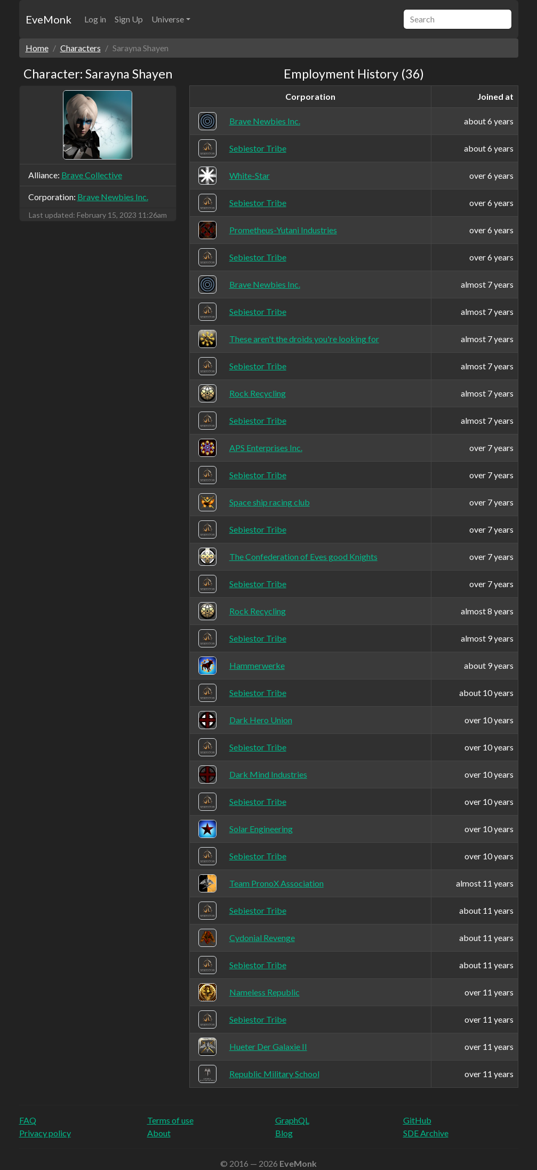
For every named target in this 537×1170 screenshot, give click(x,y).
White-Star (249, 175)
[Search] (457, 19)
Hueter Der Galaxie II (268, 1046)
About (159, 1133)
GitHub (417, 1120)
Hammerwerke (257, 665)
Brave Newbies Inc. (112, 197)
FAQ (27, 1120)
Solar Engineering (261, 829)
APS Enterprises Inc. (265, 447)
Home (37, 48)
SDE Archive (425, 1133)
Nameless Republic (264, 992)
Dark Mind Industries (268, 774)
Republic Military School (274, 1074)
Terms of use (170, 1120)
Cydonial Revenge (262, 937)
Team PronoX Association (276, 883)
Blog (284, 1133)
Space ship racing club (269, 502)
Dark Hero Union (260, 720)
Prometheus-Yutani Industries (283, 230)
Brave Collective (91, 175)
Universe (167, 19)
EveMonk (48, 19)
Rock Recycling (257, 393)
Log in (95, 19)
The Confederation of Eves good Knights (303, 556)
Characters (80, 48)
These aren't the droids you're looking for (304, 339)
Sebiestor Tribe (257, 148)
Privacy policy (45, 1133)
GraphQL (292, 1120)
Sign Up (129, 19)
